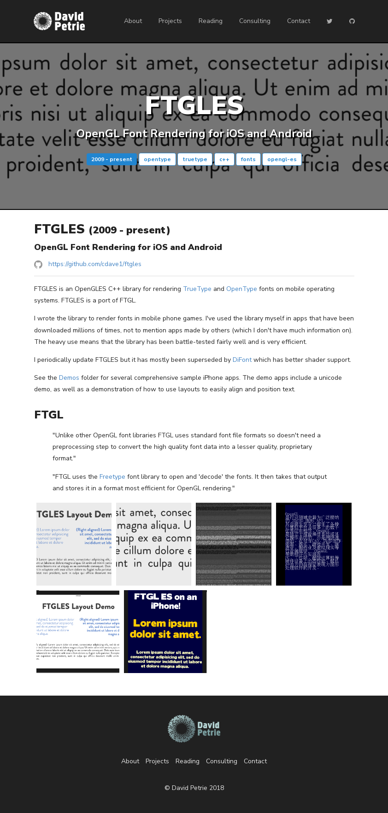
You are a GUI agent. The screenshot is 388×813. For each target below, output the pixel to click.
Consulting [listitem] (221, 761)
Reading (211, 21)
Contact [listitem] (255, 761)
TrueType (197, 289)
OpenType (241, 289)
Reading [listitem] (188, 761)
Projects (170, 21)
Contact (298, 21)
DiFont (242, 359)
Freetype (112, 476)
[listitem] (194, 264)
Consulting (254, 21)
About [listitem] (130, 761)
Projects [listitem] (157, 761)
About (133, 21)
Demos (69, 377)
